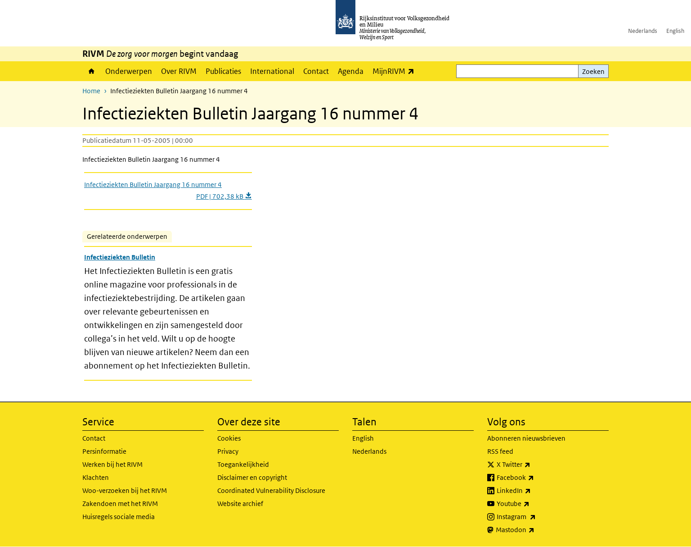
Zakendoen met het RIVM (120, 503)
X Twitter (533, 464)
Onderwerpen (128, 71)
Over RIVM (179, 71)
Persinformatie (104, 451)
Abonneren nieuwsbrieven (526, 438)
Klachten (95, 477)
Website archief (240, 503)
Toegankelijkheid (243, 464)
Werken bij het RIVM (112, 464)
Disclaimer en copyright (252, 477)
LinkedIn (533, 490)
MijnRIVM (395, 71)
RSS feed (500, 451)
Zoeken (593, 71)
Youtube (533, 503)
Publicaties (223, 71)
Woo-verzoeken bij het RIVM (124, 490)
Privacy (227, 451)
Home (91, 71)
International (272, 71)
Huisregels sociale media (118, 516)
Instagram (536, 516)
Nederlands (642, 31)
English (675, 31)
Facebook (535, 477)
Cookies (229, 438)
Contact (316, 71)
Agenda (350, 71)
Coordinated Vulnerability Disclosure (271, 490)
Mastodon (535, 529)
